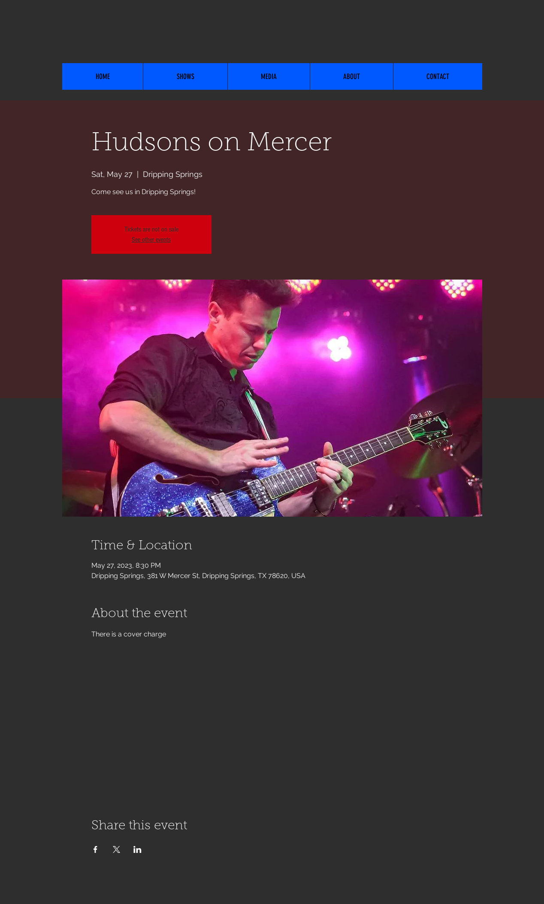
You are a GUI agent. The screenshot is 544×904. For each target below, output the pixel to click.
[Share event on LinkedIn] (137, 849)
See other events (151, 240)
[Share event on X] (116, 849)
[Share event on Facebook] (95, 849)
